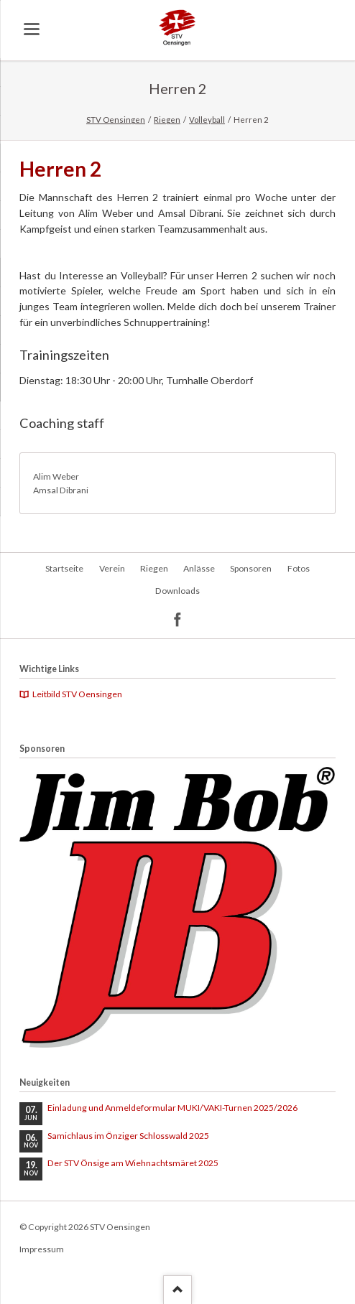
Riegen (167, 119)
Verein (112, 568)
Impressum (41, 1249)
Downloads (177, 590)
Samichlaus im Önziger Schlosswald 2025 (128, 1135)
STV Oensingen (115, 119)
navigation (31, 29)
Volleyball (207, 119)
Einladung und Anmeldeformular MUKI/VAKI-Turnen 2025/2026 (172, 1107)
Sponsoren (251, 568)
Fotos (298, 568)
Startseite (64, 568)
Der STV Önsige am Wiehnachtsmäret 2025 (132, 1163)
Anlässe (199, 568)
